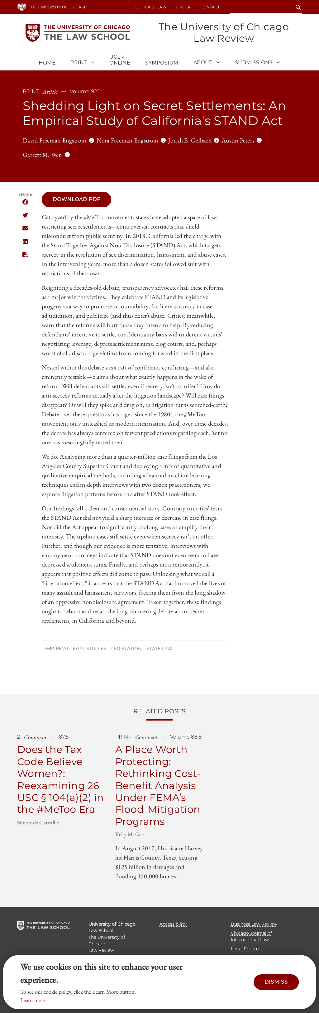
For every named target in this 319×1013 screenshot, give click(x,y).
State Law (159, 649)
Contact (210, 7)
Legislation (126, 649)
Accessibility (173, 924)
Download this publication (25, 254)
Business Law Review (254, 924)
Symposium (162, 63)
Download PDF (76, 200)
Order (183, 7)
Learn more (32, 1000)
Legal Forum (245, 949)
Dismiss (276, 982)
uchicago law (150, 7)
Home (47, 63)
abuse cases (211, 255)
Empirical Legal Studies (75, 649)
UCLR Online (119, 60)
